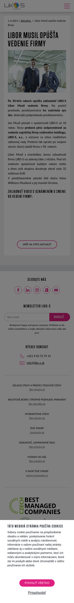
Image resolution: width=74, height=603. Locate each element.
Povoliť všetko (37, 582)
